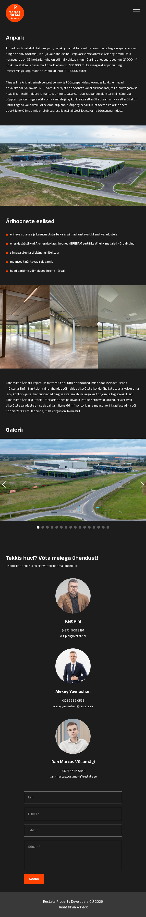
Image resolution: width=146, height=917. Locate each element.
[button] (38, 527)
